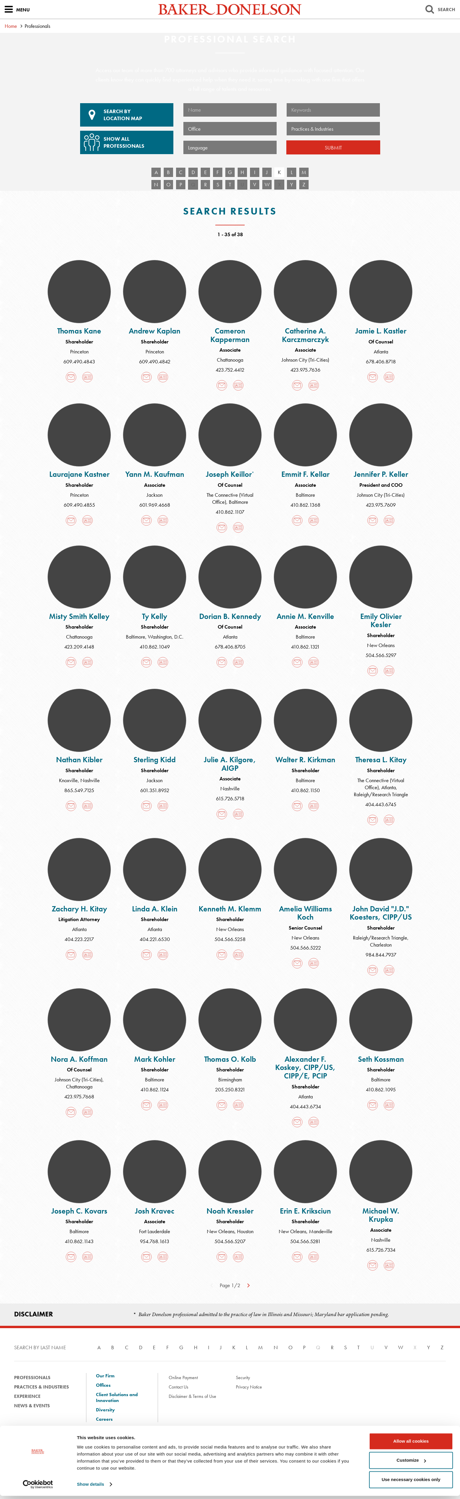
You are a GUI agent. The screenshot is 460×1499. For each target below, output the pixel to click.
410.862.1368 (305, 504)
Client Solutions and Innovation (117, 1397)
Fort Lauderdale (154, 1231)
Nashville (90, 780)
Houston (245, 1231)
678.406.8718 (381, 361)
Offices (103, 1385)
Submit (333, 147)
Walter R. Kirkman (305, 760)
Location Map (127, 115)
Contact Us (178, 1387)
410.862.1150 (305, 790)
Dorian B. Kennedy (230, 616)
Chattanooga (230, 359)
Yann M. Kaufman (154, 474)
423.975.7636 (305, 369)
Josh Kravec (154, 1211)
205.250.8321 (230, 1089)
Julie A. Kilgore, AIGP (230, 764)
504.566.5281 (305, 1241)
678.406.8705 (230, 646)
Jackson (155, 494)
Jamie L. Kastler (380, 331)
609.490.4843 (79, 361)
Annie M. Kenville (305, 616)
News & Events (32, 1406)
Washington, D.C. (165, 636)
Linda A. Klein (154, 909)
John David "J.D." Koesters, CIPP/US (381, 913)
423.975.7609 (381, 504)
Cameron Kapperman (230, 335)
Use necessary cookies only (411, 1482)
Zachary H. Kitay (79, 909)
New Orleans (381, 645)
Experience (27, 1396)
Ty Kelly (154, 616)
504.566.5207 (230, 1241)
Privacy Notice (249, 1387)
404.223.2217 (79, 939)
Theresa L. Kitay (381, 760)
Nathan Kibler (79, 760)
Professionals (32, 1377)
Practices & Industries (41, 1387)
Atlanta (381, 351)
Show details (90, 1487)
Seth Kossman (381, 1059)
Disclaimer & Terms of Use (192, 1396)
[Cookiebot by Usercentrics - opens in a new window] (38, 1487)
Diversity (105, 1410)
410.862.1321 (305, 646)
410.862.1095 (381, 1089)
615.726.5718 (230, 798)
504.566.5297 (381, 655)
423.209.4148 (79, 646)
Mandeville (320, 1231)
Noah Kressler (230, 1211)
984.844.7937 (381, 954)
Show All (126, 140)
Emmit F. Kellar (305, 474)
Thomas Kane (79, 331)
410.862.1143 (79, 1241)
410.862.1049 (155, 646)
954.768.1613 (154, 1241)
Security (243, 1377)
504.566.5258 (230, 939)
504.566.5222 (305, 947)
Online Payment (183, 1377)
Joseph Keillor (230, 474)
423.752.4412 (230, 369)
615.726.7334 (380, 1249)
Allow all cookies (411, 1444)
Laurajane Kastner (79, 474)
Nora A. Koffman (79, 1059)
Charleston (381, 944)
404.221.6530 (155, 939)
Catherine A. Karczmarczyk (305, 335)
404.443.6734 (305, 1106)
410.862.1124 (155, 1089)
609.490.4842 (154, 361)
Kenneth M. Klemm (230, 909)
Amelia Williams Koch (305, 913)
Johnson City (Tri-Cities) (305, 359)
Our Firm (105, 1376)
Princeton (79, 351)
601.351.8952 (154, 790)
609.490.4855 (79, 504)
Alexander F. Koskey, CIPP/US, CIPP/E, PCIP (305, 1067)
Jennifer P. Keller (381, 474)
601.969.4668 (154, 504)
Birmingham (230, 1079)
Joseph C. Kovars (79, 1211)
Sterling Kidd (154, 760)
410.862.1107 (230, 511)
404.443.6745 (380, 804)
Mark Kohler (154, 1059)
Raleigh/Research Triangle (381, 794)
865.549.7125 (79, 790)
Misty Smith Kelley (79, 616)
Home (11, 26)
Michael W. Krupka (380, 1215)
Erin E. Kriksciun (305, 1211)
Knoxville (68, 780)
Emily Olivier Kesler (381, 620)
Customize (411, 1463)
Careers (104, 1419)
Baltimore (238, 501)
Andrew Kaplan (154, 331)
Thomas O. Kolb (230, 1059)
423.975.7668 (79, 1096)
